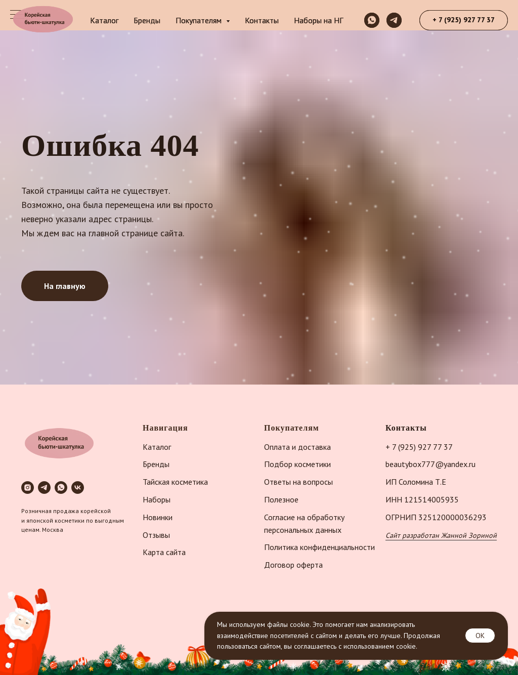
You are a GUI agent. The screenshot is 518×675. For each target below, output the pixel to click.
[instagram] (27, 487)
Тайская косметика (175, 482)
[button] (463, 20)
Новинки (157, 517)
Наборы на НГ (318, 20)
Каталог (104, 20)
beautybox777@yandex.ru (430, 464)
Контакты (262, 20)
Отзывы (156, 535)
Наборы (156, 499)
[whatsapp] (371, 20)
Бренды (147, 20)
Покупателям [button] (200, 20)
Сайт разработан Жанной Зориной (441, 535)
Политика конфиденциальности (319, 547)
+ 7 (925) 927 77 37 (419, 447)
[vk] (77, 487)
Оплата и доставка (297, 447)
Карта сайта (164, 552)
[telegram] (394, 20)
